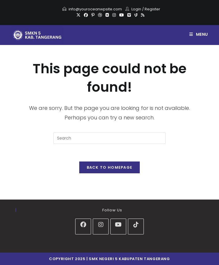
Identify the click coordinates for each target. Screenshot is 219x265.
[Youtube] (122, 15)
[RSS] (141, 15)
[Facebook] (86, 15)
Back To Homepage (110, 167)
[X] (78, 15)
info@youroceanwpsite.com (95, 9)
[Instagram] (114, 15)
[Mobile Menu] (198, 34)
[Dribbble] (100, 15)
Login (136, 9)
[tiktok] (136, 226)
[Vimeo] (129, 15)
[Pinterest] (93, 15)
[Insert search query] (109, 138)
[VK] (107, 15)
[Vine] (136, 15)
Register (152, 9)
